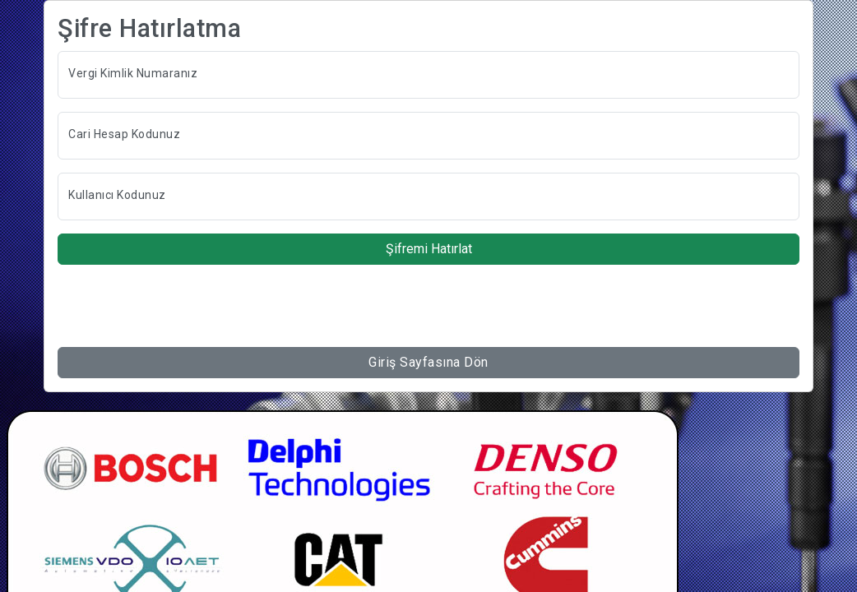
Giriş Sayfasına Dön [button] (428, 362)
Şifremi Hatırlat (429, 249)
